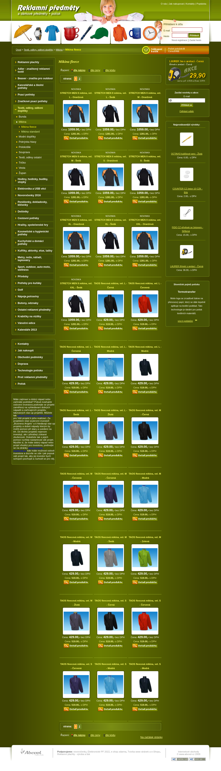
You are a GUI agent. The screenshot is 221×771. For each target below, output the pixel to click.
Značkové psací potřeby (32, 101)
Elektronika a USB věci (32, 188)
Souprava (24, 152)
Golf (20, 289)
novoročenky (79, 751)
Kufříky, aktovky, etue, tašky (35, 250)
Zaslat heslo (195, 40)
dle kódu (110, 70)
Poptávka (201, 3)
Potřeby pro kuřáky (29, 283)
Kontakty (190, 3)
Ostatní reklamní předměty (34, 309)
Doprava (23, 363)
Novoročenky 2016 (29, 195)
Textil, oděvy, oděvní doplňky (38, 49)
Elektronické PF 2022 (99, 751)
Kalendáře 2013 (27, 329)
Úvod (18, 49)
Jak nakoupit (26, 350)
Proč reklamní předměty (32, 377)
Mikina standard (30, 131)
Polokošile (25, 147)
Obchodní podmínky (30, 357)
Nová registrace (179, 40)
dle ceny (95, 70)
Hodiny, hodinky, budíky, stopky (33, 180)
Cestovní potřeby (28, 218)
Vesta (22, 167)
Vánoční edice (26, 323)
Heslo (166, 36)
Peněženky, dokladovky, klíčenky (32, 203)
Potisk (22, 383)
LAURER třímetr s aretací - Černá (186, 266)
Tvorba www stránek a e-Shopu (144, 751)
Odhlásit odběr (186, 111)
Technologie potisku (30, 370)
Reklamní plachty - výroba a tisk (73, 754)
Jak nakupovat (176, 3)
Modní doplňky (27, 136)
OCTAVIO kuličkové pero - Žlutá (186, 153)
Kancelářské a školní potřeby (30, 86)
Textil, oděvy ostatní (30, 157)
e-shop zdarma (118, 751)
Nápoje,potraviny (28, 296)
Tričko (22, 162)
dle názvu (79, 70)
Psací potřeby (26, 94)
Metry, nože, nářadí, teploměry (30, 259)
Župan (22, 173)
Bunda (22, 116)
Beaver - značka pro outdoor (35, 78)
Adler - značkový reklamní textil (34, 70)
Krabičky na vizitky (29, 316)
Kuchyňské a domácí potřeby (31, 242)
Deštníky (23, 211)
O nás (164, 3)
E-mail (167, 30)
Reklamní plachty (28, 62)
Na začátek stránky (151, 737)
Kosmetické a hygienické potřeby (33, 233)
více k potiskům (185, 321)
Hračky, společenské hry (33, 224)
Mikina (59, 49)
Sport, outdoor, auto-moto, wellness (34, 268)
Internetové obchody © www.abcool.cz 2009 (188, 752)
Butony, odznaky (28, 303)
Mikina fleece (28, 126)
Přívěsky (23, 276)
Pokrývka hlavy (27, 141)
